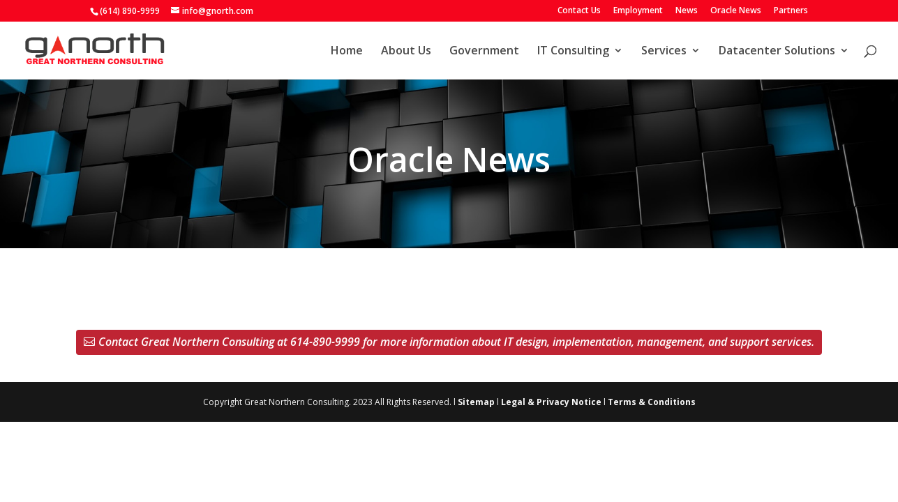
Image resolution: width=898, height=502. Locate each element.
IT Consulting (573, 51)
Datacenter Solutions (777, 51)
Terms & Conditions (652, 402)
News (686, 11)
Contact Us (579, 11)
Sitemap (476, 402)
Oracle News (735, 11)
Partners (791, 11)
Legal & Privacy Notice (551, 402)
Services (664, 51)
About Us (406, 51)
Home (347, 51)
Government (484, 51)
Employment (638, 11)
